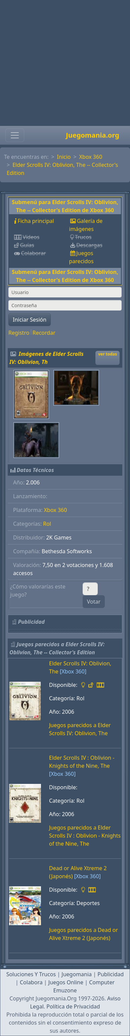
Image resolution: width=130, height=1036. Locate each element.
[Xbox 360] (73, 671)
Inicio (64, 156)
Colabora (31, 982)
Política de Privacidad (73, 1006)
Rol (47, 523)
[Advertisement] (63, 63)
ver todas (107, 354)
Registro (18, 332)
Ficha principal (35, 221)
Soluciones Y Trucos (31, 974)
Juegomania (76, 974)
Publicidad (110, 974)
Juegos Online (65, 982)
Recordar (44, 332)
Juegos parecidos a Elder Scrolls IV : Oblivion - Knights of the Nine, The (85, 835)
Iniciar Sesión (29, 319)
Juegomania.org (92, 135)
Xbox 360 (90, 156)
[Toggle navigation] (14, 135)
